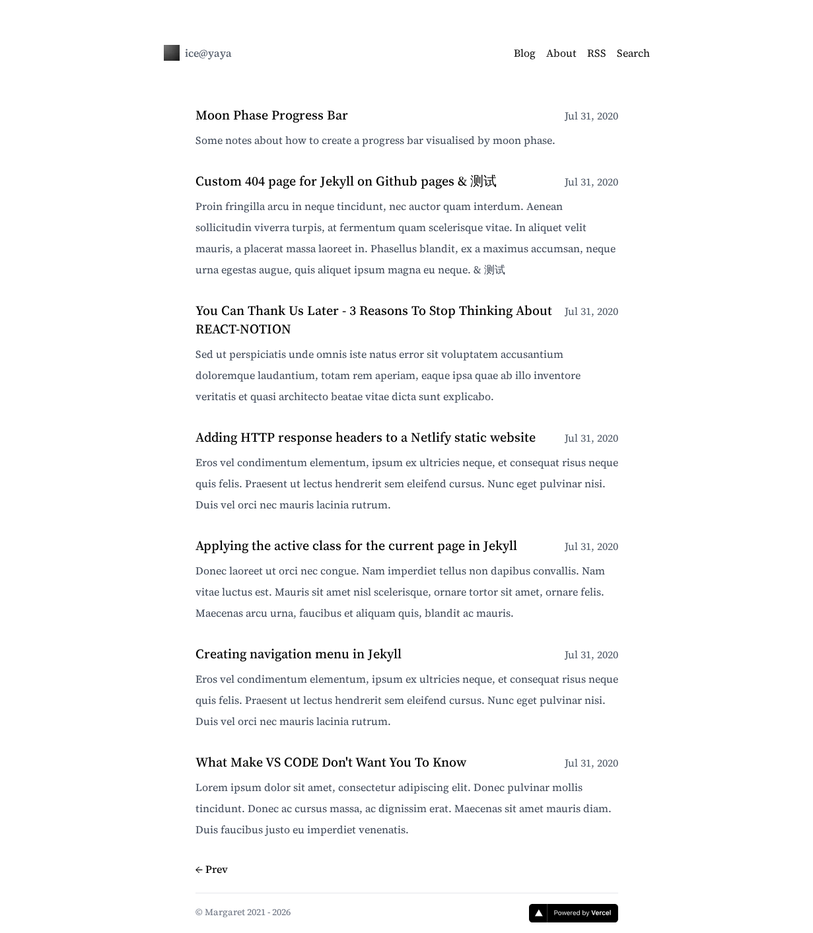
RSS (596, 53)
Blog (525, 53)
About (561, 53)
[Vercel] (573, 913)
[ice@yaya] (172, 53)
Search (633, 53)
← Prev (211, 869)
